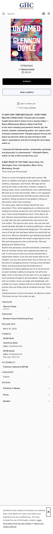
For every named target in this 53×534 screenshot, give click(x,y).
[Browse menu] (48, 13)
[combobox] (21, 14)
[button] (27, 81)
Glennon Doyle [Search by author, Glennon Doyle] (27, 69)
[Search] (3, 14)
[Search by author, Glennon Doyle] (26, 307)
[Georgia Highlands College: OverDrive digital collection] (26, 5)
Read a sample (27, 92)
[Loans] (43, 14)
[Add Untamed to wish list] (26, 103)
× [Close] (48, 512)
